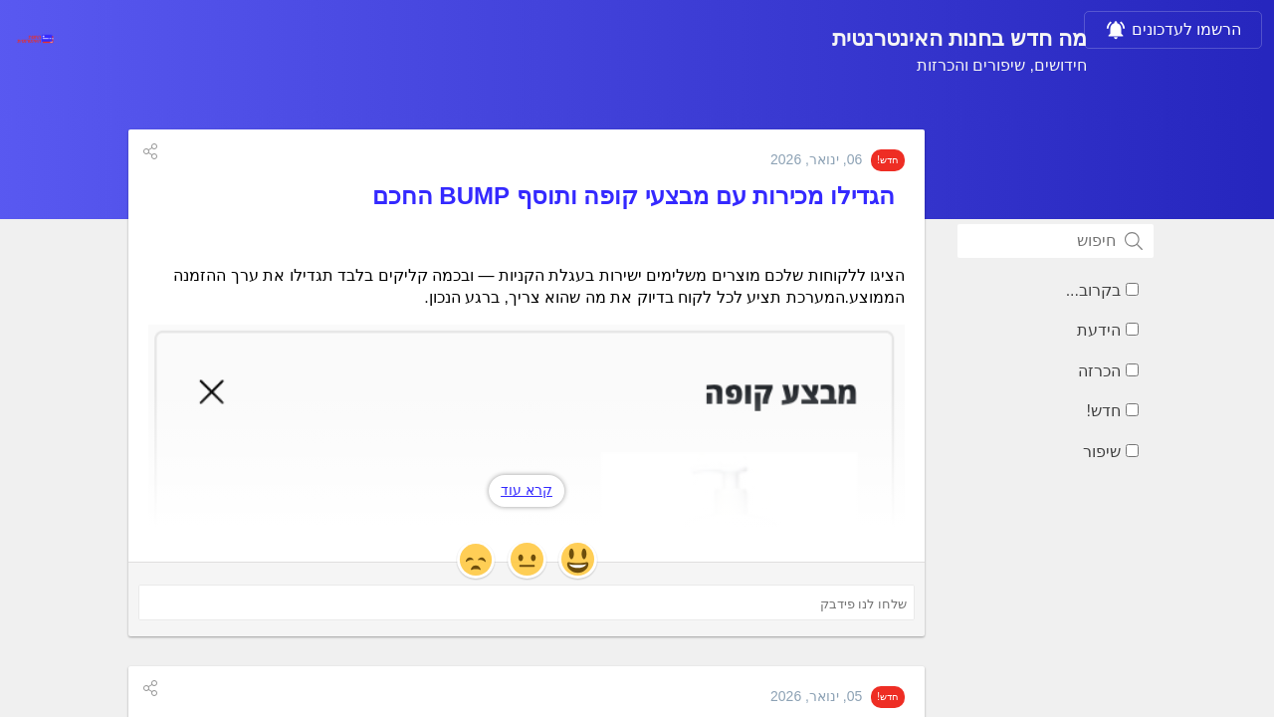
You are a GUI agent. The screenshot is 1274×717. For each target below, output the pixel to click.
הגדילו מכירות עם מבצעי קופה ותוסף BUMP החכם (633, 195)
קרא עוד (526, 490)
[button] (150, 151)
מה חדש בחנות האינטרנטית (959, 38)
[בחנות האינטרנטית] (35, 39)
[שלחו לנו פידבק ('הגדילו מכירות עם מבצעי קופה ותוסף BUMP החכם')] (526, 602)
